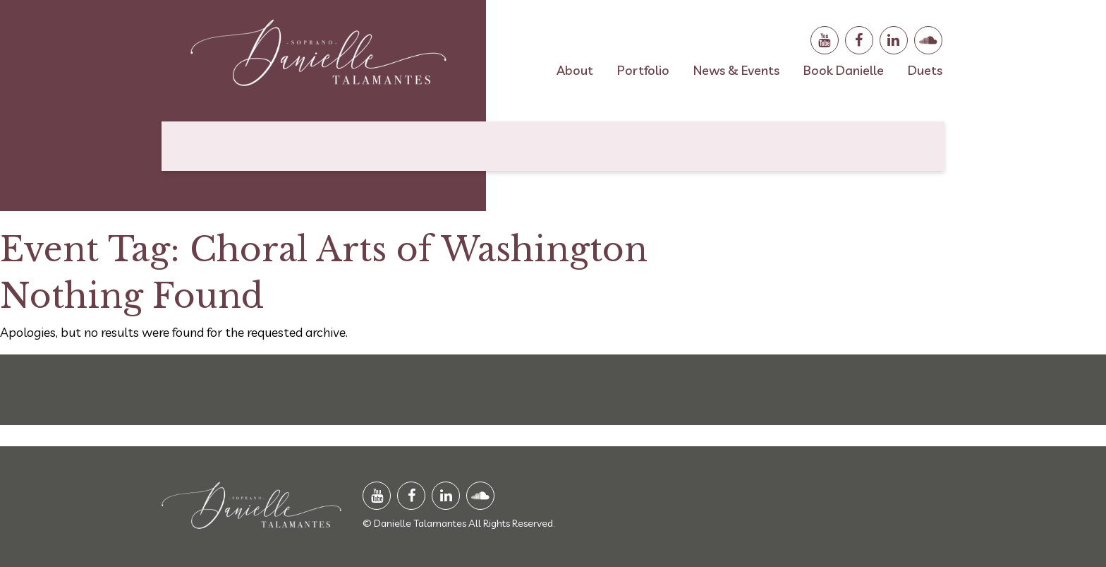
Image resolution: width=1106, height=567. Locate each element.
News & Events (736, 70)
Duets (925, 70)
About (575, 70)
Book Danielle (843, 70)
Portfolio (643, 70)
